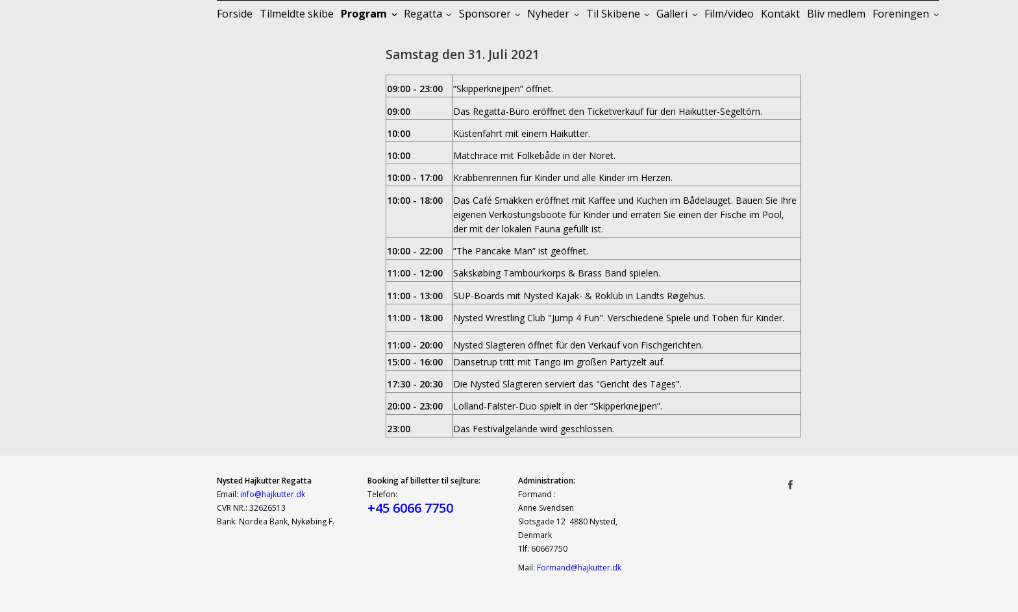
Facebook (790, 484)
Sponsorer (485, 13)
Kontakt (780, 13)
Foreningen (901, 13)
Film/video (729, 13)
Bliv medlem (836, 13)
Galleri (672, 13)
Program (364, 13)
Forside (235, 13)
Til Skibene (613, 13)
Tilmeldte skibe (297, 13)
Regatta (423, 13)
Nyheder (548, 13)
